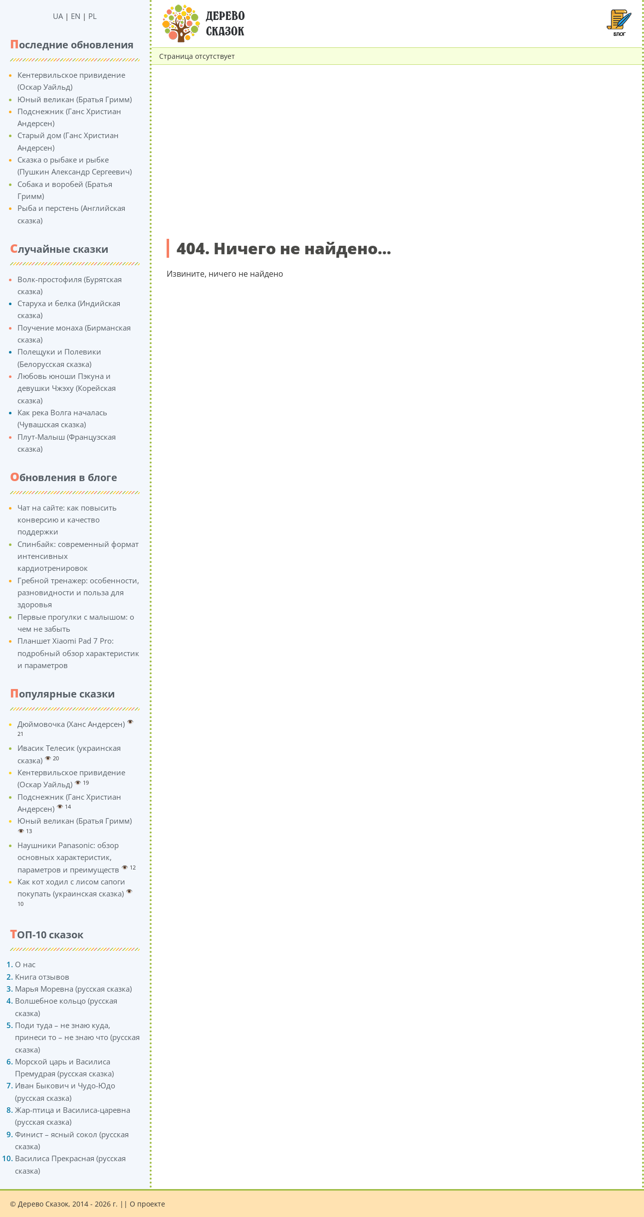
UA (58, 16)
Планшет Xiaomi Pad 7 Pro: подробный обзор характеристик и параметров (78, 653)
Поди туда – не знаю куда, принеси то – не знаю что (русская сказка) (77, 1037)
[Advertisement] (397, 153)
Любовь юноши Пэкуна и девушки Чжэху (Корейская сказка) (66, 388)
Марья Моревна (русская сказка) (73, 989)
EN (75, 16)
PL (92, 16)
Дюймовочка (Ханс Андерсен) (71, 724)
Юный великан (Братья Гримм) (74, 99)
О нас (25, 964)
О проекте (147, 1204)
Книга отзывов (42, 977)
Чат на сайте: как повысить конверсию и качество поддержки (67, 520)
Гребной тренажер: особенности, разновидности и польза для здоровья (78, 592)
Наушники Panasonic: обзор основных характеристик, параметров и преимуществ (68, 857)
